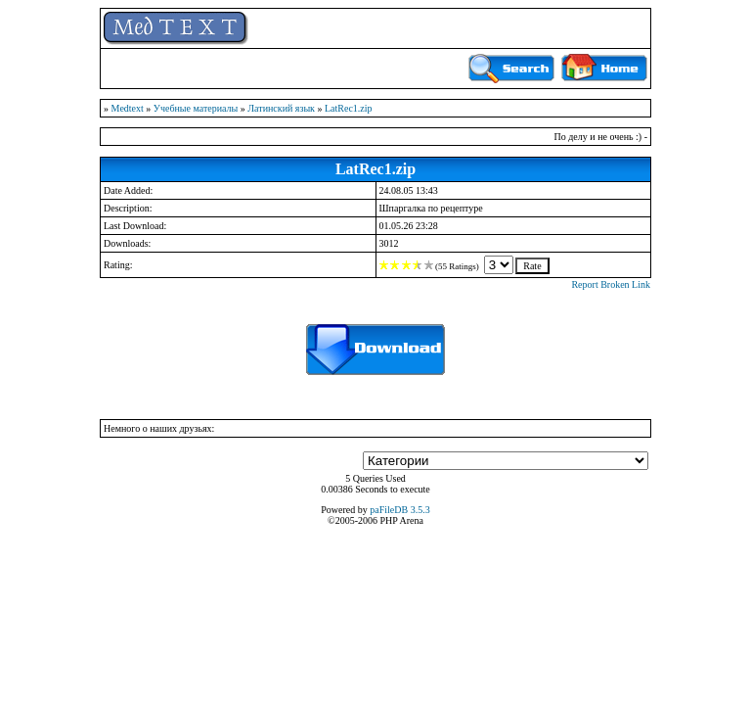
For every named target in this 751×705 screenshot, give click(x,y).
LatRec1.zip (349, 108)
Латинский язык (281, 108)
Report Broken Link (610, 284)
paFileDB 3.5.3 (399, 509)
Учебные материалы (196, 108)
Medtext (127, 108)
